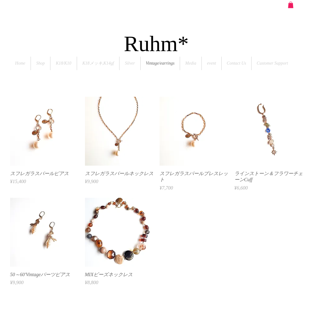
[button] (290, 5)
